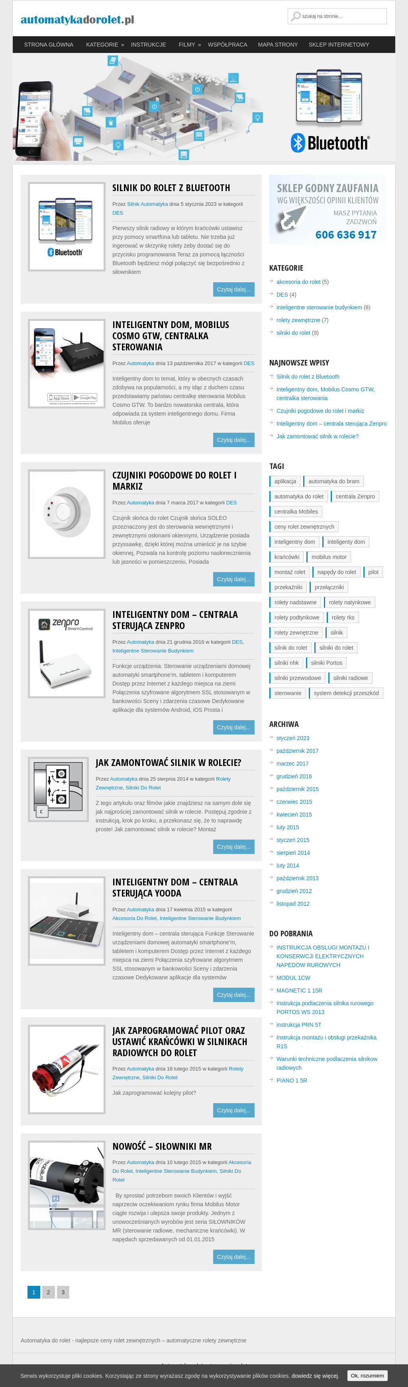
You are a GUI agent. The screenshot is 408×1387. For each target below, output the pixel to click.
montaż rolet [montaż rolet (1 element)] (290, 572)
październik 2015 (298, 789)
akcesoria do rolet (134, 918)
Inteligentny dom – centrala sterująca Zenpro (175, 620)
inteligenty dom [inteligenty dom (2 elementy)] (346, 542)
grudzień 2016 (294, 776)
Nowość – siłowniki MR (162, 1146)
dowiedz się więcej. (315, 1376)
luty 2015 (288, 827)
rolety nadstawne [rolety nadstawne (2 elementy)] (296, 602)
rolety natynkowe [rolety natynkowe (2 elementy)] (350, 602)
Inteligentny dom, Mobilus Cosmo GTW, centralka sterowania (170, 335)
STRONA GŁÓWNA (49, 44)
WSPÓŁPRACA (227, 44)
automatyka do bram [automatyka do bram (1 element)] (333, 481)
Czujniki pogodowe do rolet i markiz (174, 480)
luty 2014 (288, 865)
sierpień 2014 (293, 853)
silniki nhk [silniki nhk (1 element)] (287, 663)
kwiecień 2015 (294, 814)
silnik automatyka (147, 204)
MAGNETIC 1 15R (299, 990)
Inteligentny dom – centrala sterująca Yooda (175, 887)
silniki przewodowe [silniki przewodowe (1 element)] (298, 678)
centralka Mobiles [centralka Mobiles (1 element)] (296, 511)
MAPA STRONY (278, 44)
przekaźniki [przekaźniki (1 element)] (288, 587)
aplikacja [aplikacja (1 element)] (285, 481)
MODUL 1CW (293, 978)
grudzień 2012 (294, 891)
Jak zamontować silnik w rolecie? (168, 762)
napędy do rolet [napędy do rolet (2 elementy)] (337, 572)
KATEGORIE (105, 44)
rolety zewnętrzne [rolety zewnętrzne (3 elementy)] (296, 632)
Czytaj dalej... (234, 289)
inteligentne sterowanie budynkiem (153, 651)
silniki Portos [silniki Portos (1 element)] (327, 663)
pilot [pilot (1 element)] (374, 572)
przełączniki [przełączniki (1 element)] (329, 587)
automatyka (140, 363)
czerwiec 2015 (294, 802)
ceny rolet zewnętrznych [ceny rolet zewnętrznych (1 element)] (304, 527)
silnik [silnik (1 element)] (337, 632)
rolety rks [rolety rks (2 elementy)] (343, 617)
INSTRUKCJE (148, 44)
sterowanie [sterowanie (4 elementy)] (288, 693)
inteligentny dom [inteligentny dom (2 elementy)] (295, 542)
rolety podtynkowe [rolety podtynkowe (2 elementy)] (297, 617)
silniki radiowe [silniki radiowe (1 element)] (350, 678)
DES (117, 213)
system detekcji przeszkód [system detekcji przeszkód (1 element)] (346, 693)
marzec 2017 (293, 763)
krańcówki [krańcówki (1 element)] (287, 557)
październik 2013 (298, 878)
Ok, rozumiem (367, 1376)
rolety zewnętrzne (298, 320)
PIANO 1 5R (292, 1080)
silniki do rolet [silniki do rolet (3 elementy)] (336, 648)
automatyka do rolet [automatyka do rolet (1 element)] (299, 496)
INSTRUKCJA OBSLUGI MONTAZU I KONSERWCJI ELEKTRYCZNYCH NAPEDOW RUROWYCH (323, 956)
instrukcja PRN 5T (299, 1025)
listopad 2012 (293, 904)
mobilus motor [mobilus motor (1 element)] (329, 557)
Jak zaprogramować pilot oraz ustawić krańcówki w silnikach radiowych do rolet (179, 1041)
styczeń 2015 (293, 840)
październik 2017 (298, 751)
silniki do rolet (143, 788)
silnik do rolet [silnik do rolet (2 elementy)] (291, 648)
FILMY (190, 44)
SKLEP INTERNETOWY (339, 44)
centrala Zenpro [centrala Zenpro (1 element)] (355, 496)
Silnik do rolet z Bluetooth (171, 187)
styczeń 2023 (293, 738)
